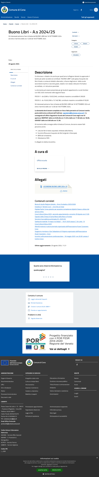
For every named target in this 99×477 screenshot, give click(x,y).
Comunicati (77, 381)
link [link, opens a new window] (66, 466)
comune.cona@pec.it (10, 419)
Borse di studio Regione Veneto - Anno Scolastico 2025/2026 (55, 204)
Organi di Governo (6, 378)
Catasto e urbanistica (31, 391)
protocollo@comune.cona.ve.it (10, 424)
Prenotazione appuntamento (33, 407)
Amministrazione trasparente (58, 407)
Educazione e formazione (57, 378)
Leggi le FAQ (29, 413)
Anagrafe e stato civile (32, 378)
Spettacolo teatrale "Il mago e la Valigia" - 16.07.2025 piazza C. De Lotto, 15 (60, 221)
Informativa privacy (55, 410)
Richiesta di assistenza (32, 416)
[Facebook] (80, 10)
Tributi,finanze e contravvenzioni (59, 384)
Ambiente (53, 388)
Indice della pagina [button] (16, 69)
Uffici (2, 385)
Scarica (63, 191)
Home (5, 24)
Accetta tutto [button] (42, 470)
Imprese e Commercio (31, 388)
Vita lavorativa (29, 385)
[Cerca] (96, 10)
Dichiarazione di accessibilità (58, 416)
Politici (3, 391)
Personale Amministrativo (9, 394)
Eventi (76, 396)
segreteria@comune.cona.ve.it (74, 113)
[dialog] (49, 466)
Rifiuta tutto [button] (56, 470)
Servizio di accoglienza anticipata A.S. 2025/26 (50, 219)
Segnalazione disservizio (32, 410)
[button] (49, 474)
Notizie (76, 378)
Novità (11, 24)
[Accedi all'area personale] (89, 2)
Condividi (75, 32)
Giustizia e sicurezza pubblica (58, 381)
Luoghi (76, 393)
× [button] (97, 457)
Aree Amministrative (7, 381)
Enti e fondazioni (6, 388)
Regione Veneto (5, 2)
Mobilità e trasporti (31, 394)
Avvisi (17, 24)
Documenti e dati (6, 397)
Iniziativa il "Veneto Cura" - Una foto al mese (49, 207)
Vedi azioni (76, 36)
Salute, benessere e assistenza (59, 391)
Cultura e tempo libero (32, 381)
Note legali (53, 413)
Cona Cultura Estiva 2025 (43, 224)
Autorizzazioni (54, 394)
